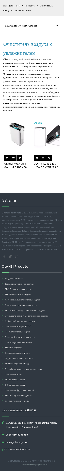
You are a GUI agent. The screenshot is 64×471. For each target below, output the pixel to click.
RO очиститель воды (15, 379)
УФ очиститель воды (15, 384)
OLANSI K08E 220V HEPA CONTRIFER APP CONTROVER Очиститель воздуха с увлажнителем (47, 165)
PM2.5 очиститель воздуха (18, 294)
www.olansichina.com (17, 449)
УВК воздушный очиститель (18, 342)
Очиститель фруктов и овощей (19, 390)
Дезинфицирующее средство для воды (23, 369)
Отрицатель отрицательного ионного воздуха (26, 315)
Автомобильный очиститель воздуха (22, 299)
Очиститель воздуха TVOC (18, 326)
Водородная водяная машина (19, 358)
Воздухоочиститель (14, 278)
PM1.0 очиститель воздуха (18, 289)
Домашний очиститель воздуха (20, 337)
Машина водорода (13, 347)
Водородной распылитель (17, 352)
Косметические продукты (17, 400)
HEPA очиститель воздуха (17, 331)
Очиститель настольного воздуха (21, 305)
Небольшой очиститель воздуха (20, 321)
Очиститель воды (13, 374)
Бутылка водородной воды (17, 363)
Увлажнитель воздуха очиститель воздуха (25, 310)
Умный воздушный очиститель (19, 283)
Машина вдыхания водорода (18, 395)
